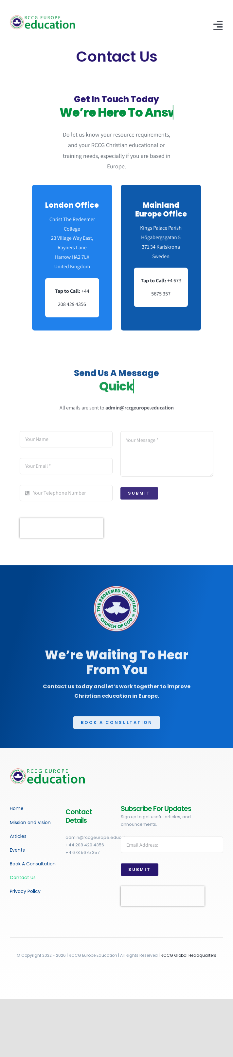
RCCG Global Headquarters (188, 955)
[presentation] (61, 531)
